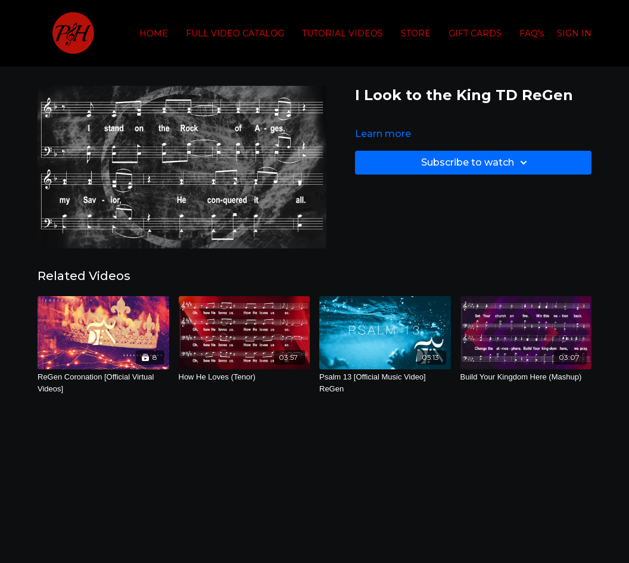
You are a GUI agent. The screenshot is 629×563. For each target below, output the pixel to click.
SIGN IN (574, 33)
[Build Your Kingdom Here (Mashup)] (526, 377)
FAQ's (531, 33)
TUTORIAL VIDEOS (342, 33)
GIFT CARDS (475, 33)
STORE (416, 33)
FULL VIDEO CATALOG (235, 33)
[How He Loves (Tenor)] (244, 377)
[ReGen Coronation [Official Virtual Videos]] (103, 382)
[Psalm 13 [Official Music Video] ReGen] (385, 382)
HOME (153, 33)
